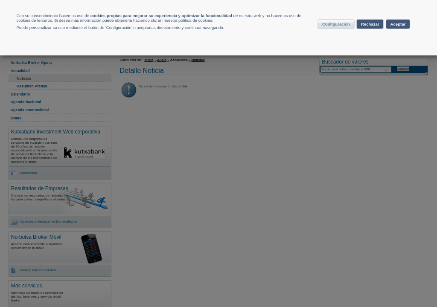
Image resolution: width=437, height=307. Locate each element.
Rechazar (389, 35)
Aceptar (360, 52)
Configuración (338, 35)
